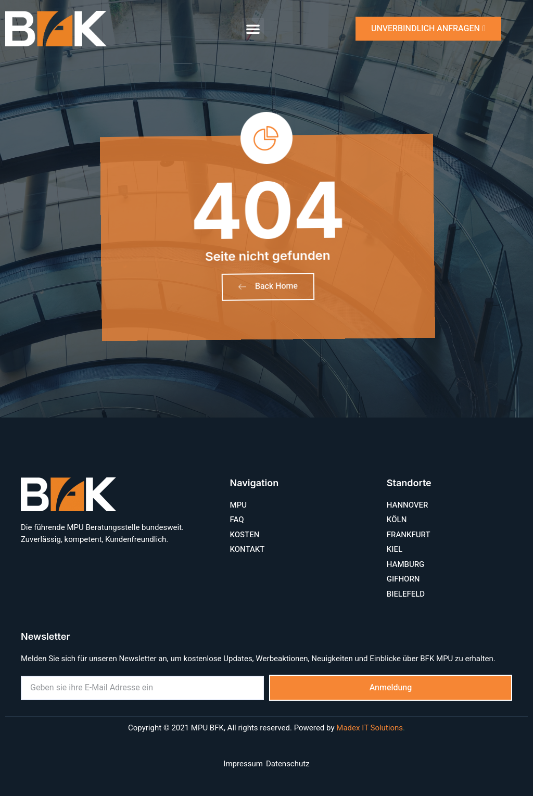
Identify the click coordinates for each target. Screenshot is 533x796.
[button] (253, 29)
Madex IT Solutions (369, 728)
